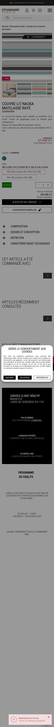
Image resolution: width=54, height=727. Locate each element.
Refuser (9, 377)
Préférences (42, 377)
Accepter (24, 377)
